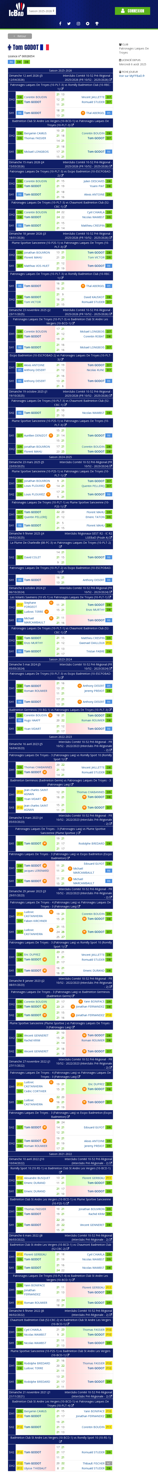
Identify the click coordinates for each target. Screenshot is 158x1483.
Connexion (132, 11)
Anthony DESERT (35, 370)
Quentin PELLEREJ (93, 486)
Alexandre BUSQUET (37, 1178)
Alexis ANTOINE (94, 194)
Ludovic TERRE (33, 611)
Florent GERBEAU (93, 1178)
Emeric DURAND (94, 970)
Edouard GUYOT (94, 863)
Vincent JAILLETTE (93, 97)
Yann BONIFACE (94, 1001)
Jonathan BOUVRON (37, 252)
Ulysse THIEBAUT (35, 1468)
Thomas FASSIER (35, 138)
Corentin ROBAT (94, 336)
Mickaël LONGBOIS (36, 151)
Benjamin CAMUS (35, 133)
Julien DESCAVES (94, 181)
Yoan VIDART (32, 729)
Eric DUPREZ (32, 954)
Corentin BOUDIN (35, 97)
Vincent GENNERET (36, 1035)
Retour (21, 36)
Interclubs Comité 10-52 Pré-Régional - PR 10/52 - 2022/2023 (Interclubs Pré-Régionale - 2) (84, 746)
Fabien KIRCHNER (35, 921)
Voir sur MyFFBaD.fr (132, 76)
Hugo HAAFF (32, 720)
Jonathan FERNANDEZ (90, 1006)
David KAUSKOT (94, 297)
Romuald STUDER (93, 102)
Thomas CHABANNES (38, 767)
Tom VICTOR (96, 257)
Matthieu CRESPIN (93, 225)
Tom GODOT (32, 102)
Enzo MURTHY (95, 609)
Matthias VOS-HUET (37, 266)
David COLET (32, 557)
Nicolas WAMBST (93, 217)
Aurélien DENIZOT (35, 435)
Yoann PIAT (97, 186)
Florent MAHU (33, 257)
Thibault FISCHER (94, 1463)
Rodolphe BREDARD (92, 843)
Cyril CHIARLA (96, 212)
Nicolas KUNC (96, 370)
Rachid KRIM (32, 1040)
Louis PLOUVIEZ (34, 486)
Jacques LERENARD (36, 870)
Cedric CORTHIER (35, 1091)
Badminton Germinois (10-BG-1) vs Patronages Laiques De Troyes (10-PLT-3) (60, 710)
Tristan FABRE (95, 651)
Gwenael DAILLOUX (92, 643)
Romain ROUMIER (35, 691)
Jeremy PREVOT (94, 691)
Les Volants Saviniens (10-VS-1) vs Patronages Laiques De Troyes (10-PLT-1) (60, 597)
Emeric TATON (95, 517)
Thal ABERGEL (95, 113)
